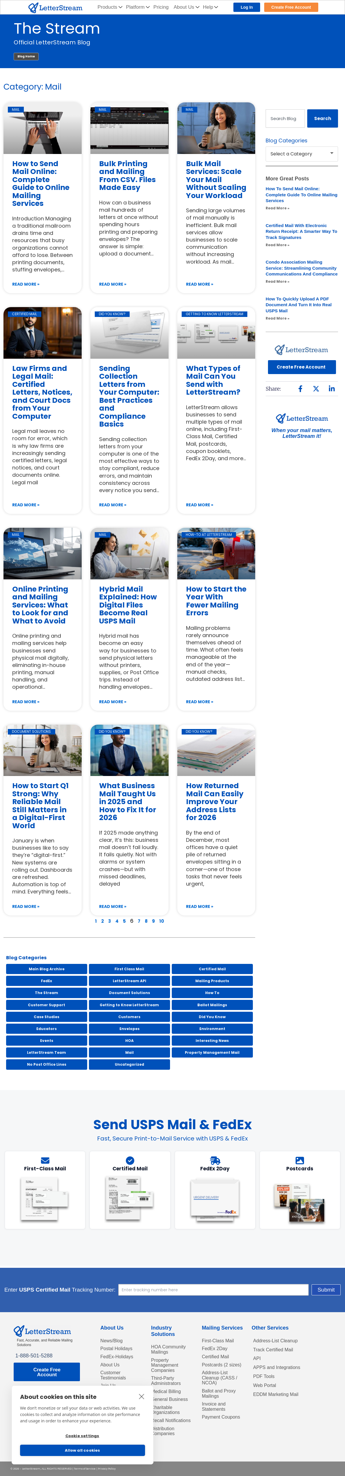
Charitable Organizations (167, 1414)
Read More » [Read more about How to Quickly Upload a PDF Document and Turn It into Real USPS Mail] (277, 324)
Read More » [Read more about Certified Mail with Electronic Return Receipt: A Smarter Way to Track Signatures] (277, 244)
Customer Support (46, 1004)
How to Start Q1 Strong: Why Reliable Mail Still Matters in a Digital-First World (40, 806)
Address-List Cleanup (278, 1339)
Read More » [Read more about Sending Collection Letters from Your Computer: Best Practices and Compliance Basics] (112, 505)
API (257, 1358)
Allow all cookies (82, 1450)
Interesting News (212, 1040)
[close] (141, 1392)
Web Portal (266, 1387)
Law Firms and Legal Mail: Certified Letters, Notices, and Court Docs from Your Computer (42, 392)
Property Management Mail (212, 1052)
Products (110, 7)
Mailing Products (212, 980)
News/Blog (112, 1339)
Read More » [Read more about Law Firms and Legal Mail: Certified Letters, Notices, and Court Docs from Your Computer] (26, 505)
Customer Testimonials (114, 1376)
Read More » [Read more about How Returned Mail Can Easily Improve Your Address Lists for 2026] (199, 906)
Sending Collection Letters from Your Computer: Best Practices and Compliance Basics (129, 396)
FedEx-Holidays (118, 1356)
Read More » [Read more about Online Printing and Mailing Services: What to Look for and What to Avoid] (26, 702)
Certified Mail (212, 969)
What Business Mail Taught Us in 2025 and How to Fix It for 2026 (127, 802)
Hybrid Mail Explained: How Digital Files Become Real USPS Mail (128, 605)
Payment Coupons (212, 1431)
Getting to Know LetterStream (129, 1004)
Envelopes (129, 1028)
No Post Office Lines (46, 1064)
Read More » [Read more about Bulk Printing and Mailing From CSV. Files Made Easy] (112, 284)
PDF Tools (265, 1378)
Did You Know (212, 1016)
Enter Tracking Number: (96, 1288)
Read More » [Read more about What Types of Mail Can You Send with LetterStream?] (199, 505)
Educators (46, 1028)
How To (212, 992)
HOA (129, 1040)
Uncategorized (129, 1064)
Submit (289, 1288)
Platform (138, 7)
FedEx (46, 980)
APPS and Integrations (279, 1368)
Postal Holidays (118, 1347)
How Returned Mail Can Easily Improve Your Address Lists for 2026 (215, 802)
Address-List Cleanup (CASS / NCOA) (222, 1385)
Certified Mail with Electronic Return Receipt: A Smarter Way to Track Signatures (300, 231)
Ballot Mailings (212, 1004)
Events (46, 1040)
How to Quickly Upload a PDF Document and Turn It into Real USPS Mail (301, 310)
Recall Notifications (165, 1428)
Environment (212, 1028)
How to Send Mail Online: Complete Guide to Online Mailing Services (40, 184)
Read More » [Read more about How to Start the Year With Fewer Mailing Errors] (199, 702)
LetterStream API (129, 980)
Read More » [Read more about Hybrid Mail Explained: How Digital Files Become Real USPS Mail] (112, 702)
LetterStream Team (46, 1052)
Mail (129, 1052)
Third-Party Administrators (168, 1382)
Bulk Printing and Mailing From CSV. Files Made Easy (127, 176)
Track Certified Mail (275, 1349)
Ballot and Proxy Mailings (221, 1402)
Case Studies (46, 1016)
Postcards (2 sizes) (216, 1367)
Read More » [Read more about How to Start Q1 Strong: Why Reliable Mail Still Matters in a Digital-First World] (26, 906)
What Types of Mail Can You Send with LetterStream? (213, 380)
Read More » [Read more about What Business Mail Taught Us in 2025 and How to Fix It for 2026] (112, 906)
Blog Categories (26, 957)
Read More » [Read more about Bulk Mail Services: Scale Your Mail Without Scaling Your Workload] (199, 284)
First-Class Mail (220, 1339)
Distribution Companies (164, 1443)
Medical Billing (168, 1394)
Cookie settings (82, 1434)
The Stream (46, 992)
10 (161, 921)
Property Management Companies (166, 1365)
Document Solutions (129, 992)
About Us (186, 7)
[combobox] (285, 118)
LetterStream (31, 1468)
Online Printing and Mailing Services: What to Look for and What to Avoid (40, 605)
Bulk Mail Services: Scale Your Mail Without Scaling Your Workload (216, 180)
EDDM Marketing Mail (278, 1397)
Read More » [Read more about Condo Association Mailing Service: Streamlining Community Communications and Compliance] (277, 287)
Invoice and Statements (215, 1416)
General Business (171, 1403)
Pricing (161, 7)
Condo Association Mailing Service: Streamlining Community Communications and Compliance (300, 270)
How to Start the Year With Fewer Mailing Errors (216, 601)
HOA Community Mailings (170, 1348)
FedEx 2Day (216, 1347)
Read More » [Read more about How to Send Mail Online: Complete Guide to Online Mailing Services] (26, 284)
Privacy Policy (107, 1468)
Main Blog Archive (47, 969)
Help (210, 7)
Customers (129, 1016)
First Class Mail (129, 969)
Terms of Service (85, 1468)
